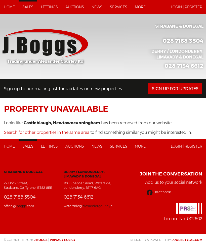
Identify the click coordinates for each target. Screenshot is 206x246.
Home (9, 7)
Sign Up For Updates (175, 88)
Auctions (74, 7)
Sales (27, 7)
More (140, 7)
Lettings (49, 7)
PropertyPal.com (187, 240)
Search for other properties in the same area (46, 132)
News (97, 7)
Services (118, 7)
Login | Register (186, 7)
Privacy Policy (62, 240)
